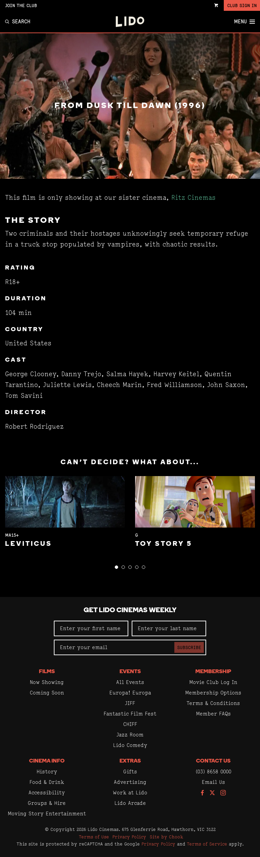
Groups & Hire (47, 803)
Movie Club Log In (213, 682)
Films (47, 671)
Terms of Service (207, 844)
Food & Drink (46, 782)
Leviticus (28, 544)
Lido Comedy (130, 745)
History (47, 771)
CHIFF (130, 724)
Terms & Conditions (213, 703)
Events (130, 671)
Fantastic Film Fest (130, 713)
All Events (130, 682)
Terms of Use (94, 836)
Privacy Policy (129, 836)
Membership (213, 671)
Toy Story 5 (163, 544)
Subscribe (189, 647)
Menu (244, 21)
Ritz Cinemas (193, 197)
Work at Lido (130, 792)
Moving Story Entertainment (47, 813)
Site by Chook (166, 836)
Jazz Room (130, 734)
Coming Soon (47, 692)
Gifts (130, 771)
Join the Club (21, 5)
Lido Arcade (130, 803)
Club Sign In (242, 5)
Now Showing (47, 682)
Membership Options (213, 692)
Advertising (130, 782)
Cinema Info (47, 761)
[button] (116, 567)
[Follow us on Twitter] (212, 793)
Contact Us (213, 761)
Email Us (213, 782)
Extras (130, 761)
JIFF (130, 703)
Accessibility (46, 792)
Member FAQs (213, 713)
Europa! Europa (130, 692)
